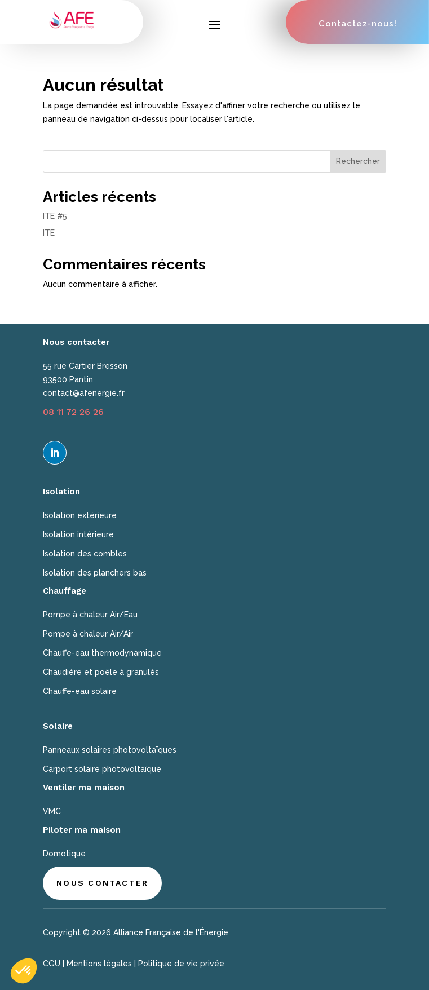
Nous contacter (102, 882)
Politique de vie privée (181, 963)
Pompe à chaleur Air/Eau (90, 614)
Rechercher (358, 161)
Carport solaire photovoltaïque (102, 769)
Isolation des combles (85, 553)
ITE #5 (55, 215)
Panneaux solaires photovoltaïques (109, 749)
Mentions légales (99, 963)
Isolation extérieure (80, 515)
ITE (49, 232)
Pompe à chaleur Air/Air (88, 633)
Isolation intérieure (78, 534)
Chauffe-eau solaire (80, 691)
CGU (51, 963)
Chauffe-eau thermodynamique (102, 652)
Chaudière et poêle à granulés (101, 672)
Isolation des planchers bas (95, 572)
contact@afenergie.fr (84, 392)
